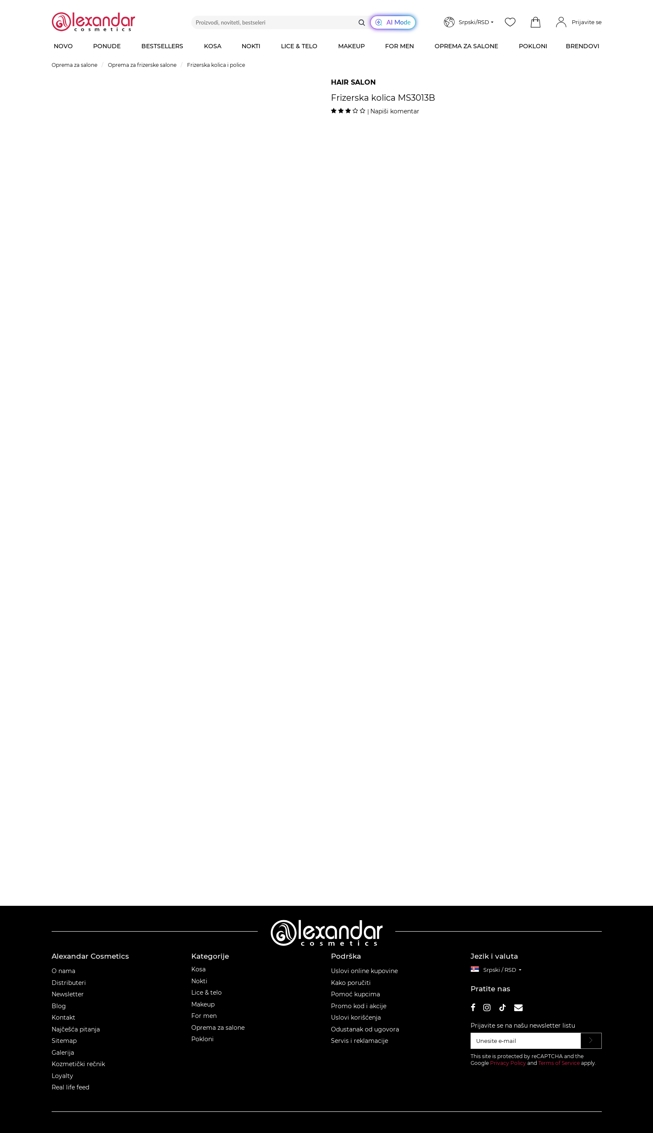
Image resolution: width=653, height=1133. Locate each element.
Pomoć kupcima (355, 994)
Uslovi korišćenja (356, 1017)
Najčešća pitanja (76, 1029)
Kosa (198, 969)
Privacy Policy (508, 1063)
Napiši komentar (394, 111)
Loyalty (62, 1076)
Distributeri (69, 983)
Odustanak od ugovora (365, 1029)
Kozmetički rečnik (78, 1064)
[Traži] (361, 22)
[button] (535, 22)
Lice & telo (206, 992)
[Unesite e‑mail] (526, 1041)
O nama (63, 971)
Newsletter (68, 994)
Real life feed (70, 1087)
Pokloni (202, 1039)
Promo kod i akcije (358, 1006)
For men (204, 1016)
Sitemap (64, 1041)
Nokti (199, 981)
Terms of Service (559, 1063)
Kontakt (63, 1017)
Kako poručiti (351, 983)
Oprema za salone (218, 1027)
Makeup (203, 1004)
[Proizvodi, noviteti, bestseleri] (303, 22)
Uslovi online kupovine (364, 971)
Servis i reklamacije (359, 1041)
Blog (59, 1006)
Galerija (63, 1052)
